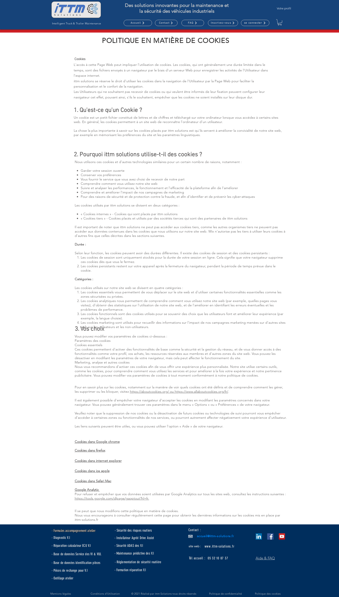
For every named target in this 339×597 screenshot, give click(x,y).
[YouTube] (282, 536)
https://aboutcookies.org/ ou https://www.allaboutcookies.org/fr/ (179, 391)
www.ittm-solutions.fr (219, 546)
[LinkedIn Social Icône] (259, 536)
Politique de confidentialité (225, 593)
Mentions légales (60, 593)
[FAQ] (192, 23)
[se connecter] (255, 23)
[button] (223, 23)
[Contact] (166, 23)
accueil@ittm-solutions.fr (215, 536)
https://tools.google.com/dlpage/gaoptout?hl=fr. (112, 498)
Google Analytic (87, 489)
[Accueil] (138, 23)
